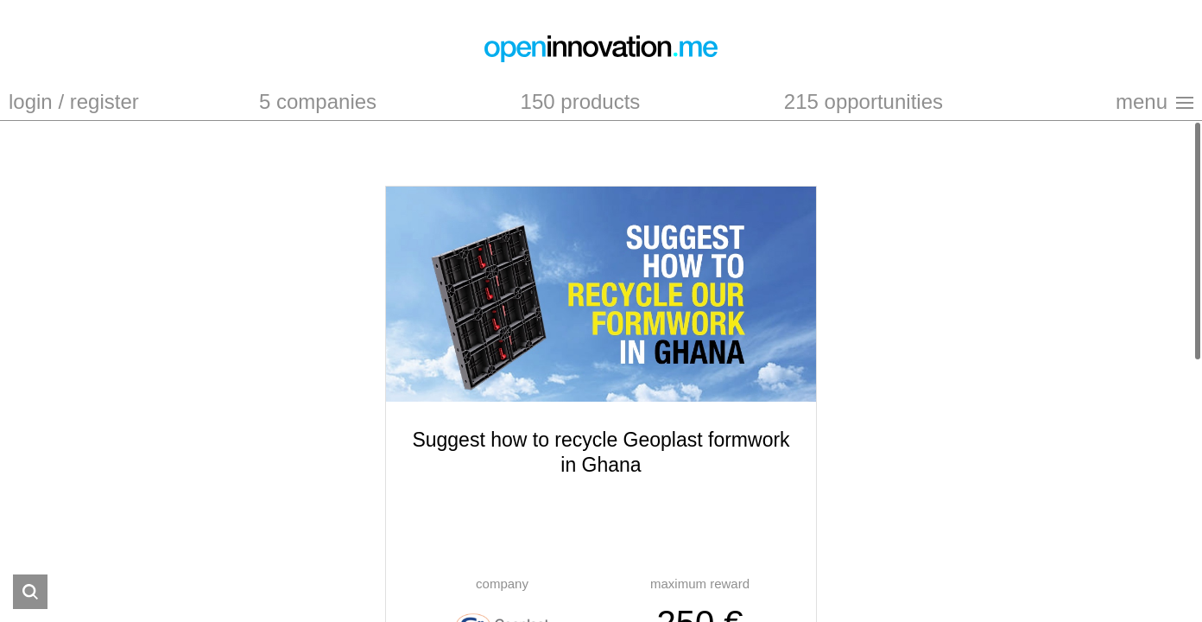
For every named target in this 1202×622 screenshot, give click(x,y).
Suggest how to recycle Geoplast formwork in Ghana (600, 452)
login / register (74, 101)
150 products (581, 101)
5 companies (317, 101)
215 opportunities (863, 101)
